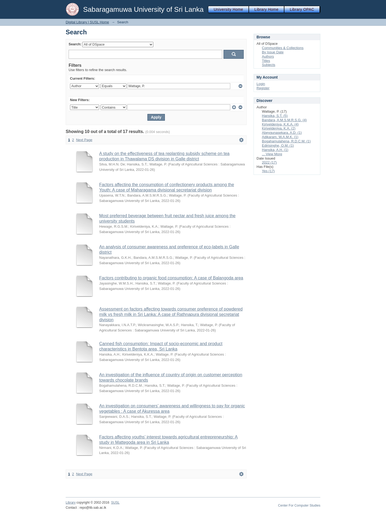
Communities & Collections (282, 48)
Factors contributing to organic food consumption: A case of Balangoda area (171, 278)
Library (71, 502)
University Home (228, 9)
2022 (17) (269, 162)
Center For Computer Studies (299, 505)
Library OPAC (302, 9)
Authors (268, 56)
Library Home (266, 9)
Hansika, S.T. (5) (275, 116)
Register (263, 88)
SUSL (115, 502)
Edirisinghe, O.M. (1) (278, 145)
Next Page (84, 140)
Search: (75, 44)
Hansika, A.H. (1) (275, 150)
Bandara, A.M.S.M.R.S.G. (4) (284, 120)
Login (261, 84)
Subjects (268, 65)
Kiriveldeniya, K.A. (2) (278, 128)
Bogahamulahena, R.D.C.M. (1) (286, 141)
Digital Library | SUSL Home (87, 22)
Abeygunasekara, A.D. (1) (282, 133)
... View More (272, 154)
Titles (266, 61)
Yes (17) (268, 171)
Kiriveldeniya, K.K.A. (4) (280, 124)
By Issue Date (273, 52)
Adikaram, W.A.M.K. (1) (280, 137)
